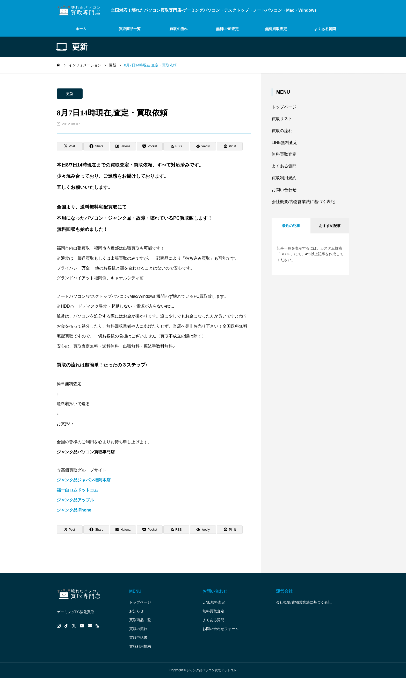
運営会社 (284, 591)
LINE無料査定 (285, 142)
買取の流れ (179, 29)
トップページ (284, 107)
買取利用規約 (284, 178)
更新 (69, 94)
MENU (135, 591)
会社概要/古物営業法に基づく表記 (303, 201)
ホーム (81, 29)
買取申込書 (138, 637)
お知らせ (136, 611)
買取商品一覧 (130, 29)
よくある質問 (325, 29)
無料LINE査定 (227, 29)
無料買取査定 (276, 29)
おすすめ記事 (330, 226)
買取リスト (282, 118)
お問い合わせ (284, 190)
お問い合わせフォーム (220, 629)
